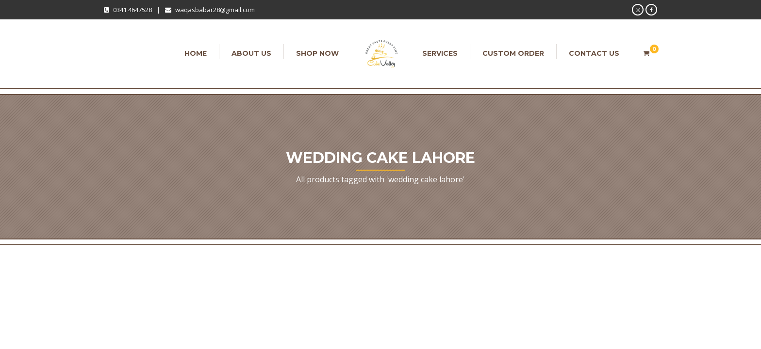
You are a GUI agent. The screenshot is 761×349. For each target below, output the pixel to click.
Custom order (513, 53)
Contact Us (594, 53)
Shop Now (317, 53)
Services (440, 53)
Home (195, 53)
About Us (251, 53)
